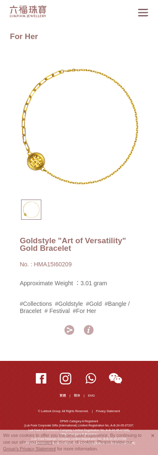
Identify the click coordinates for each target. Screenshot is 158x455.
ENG (91, 395)
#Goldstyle (69, 303)
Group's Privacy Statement (29, 448)
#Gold (94, 303)
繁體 (63, 395)
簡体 (77, 395)
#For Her (84, 311)
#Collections (36, 303)
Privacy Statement (108, 411)
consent (45, 441)
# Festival (57, 311)
